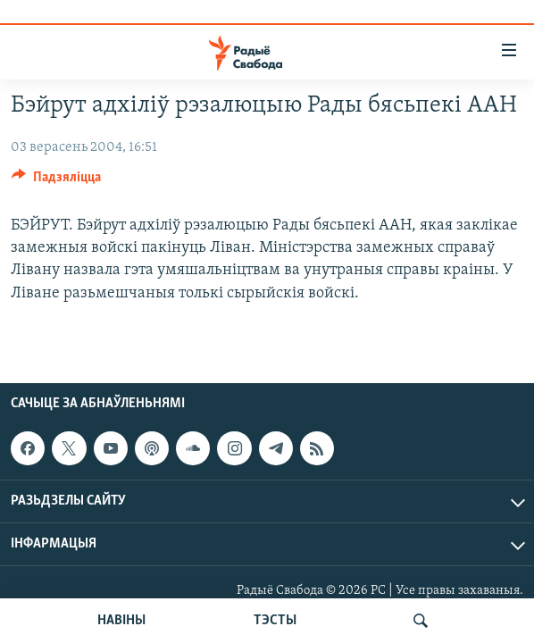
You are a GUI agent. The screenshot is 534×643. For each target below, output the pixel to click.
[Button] (56, 181)
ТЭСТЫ (275, 621)
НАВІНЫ (121, 621)
